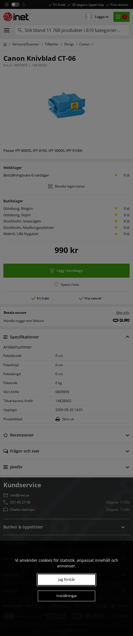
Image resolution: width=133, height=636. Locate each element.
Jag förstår (66, 579)
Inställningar (66, 595)
